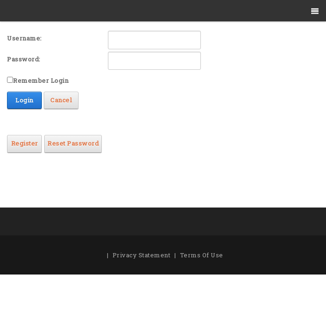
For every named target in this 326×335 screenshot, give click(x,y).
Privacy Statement (142, 255)
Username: (24, 38)
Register (24, 143)
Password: (23, 59)
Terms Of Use (201, 255)
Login (24, 100)
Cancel (61, 100)
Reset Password (73, 143)
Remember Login (40, 80)
